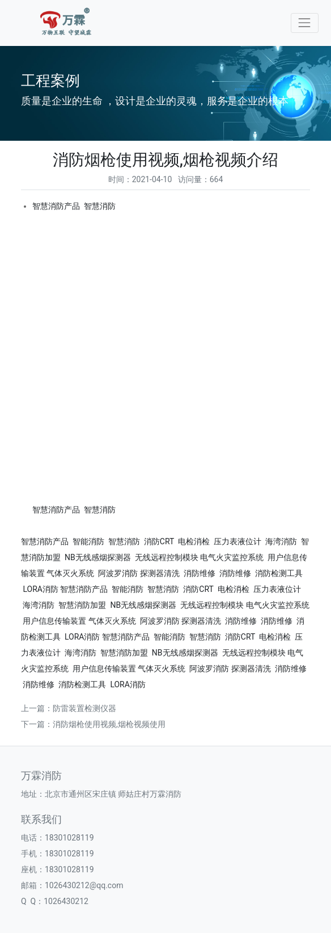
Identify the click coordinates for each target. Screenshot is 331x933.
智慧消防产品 (56, 206)
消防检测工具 (279, 573)
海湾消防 (281, 541)
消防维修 (199, 573)
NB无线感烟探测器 (98, 557)
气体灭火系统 (70, 573)
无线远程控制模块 (166, 557)
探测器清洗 (160, 573)
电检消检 (194, 541)
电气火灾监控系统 (232, 557)
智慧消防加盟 (82, 605)
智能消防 (88, 541)
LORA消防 (40, 589)
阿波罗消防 (118, 573)
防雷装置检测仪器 (84, 708)
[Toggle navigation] (305, 23)
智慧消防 (100, 206)
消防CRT (159, 541)
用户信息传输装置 (54, 620)
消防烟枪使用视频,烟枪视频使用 (109, 724)
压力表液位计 (237, 541)
